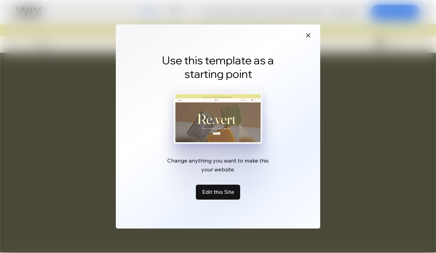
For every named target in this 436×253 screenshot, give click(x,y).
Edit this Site (218, 191)
